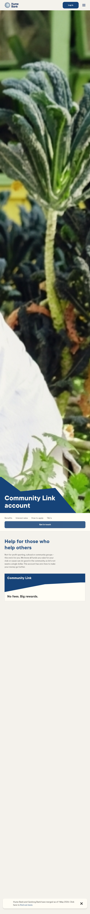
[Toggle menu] (84, 5)
